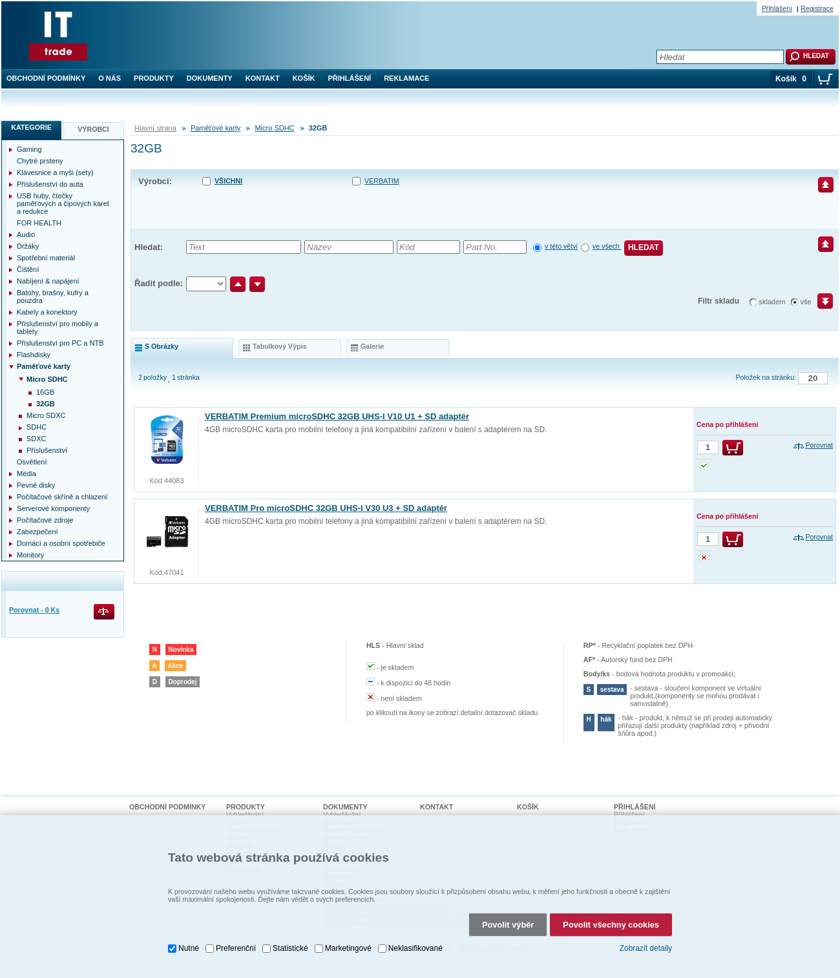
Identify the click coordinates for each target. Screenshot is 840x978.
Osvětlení (32, 462)
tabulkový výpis (279, 346)
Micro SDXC (46, 415)
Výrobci (93, 129)
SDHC (36, 427)
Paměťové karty (216, 128)
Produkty (154, 78)
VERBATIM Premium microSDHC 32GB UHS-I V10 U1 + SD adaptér (337, 416)
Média (26, 473)
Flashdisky (33, 355)
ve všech (607, 246)
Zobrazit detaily (646, 948)
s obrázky (161, 346)
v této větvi (561, 246)
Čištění (28, 269)
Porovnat (819, 445)
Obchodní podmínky (45, 78)
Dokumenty (210, 78)
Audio (26, 234)
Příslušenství (46, 450)
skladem (772, 302)
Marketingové (348, 948)
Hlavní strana (155, 128)
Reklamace (406, 78)
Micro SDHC (274, 128)
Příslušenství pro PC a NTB (60, 343)
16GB (45, 392)
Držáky (28, 246)
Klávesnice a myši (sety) (55, 172)
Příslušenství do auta (50, 184)
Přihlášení (350, 78)
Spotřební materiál (46, 258)
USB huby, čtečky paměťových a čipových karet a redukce (63, 203)
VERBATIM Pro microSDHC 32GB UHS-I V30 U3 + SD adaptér (326, 508)
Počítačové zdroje (45, 520)
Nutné (188, 948)
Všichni (228, 181)
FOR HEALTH (39, 223)
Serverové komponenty (53, 508)
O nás (109, 78)
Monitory (30, 555)
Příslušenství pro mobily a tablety (57, 327)
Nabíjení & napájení (48, 281)
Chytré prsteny (40, 161)
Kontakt (263, 78)
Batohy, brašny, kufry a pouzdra (53, 296)
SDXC (36, 438)
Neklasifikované (415, 948)
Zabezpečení (37, 532)
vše (806, 302)
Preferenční (236, 948)
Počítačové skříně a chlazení (62, 497)
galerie (372, 346)
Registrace (817, 8)
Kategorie (31, 127)
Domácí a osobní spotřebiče (61, 543)
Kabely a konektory (47, 312)
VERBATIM (381, 181)
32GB (45, 404)
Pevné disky (36, 485)
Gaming (29, 149)
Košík (304, 78)
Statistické (290, 948)
